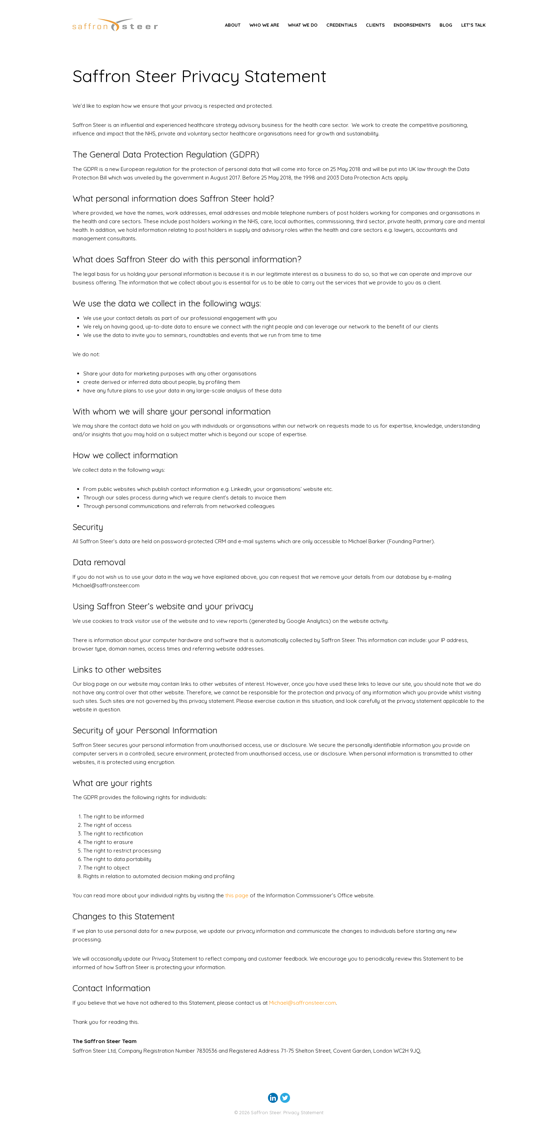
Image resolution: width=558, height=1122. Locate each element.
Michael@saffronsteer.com (302, 1002)
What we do (302, 25)
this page (236, 895)
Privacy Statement (303, 1112)
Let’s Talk (473, 25)
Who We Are (264, 25)
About (233, 25)
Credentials (341, 25)
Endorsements (412, 25)
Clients (375, 25)
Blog (445, 25)
